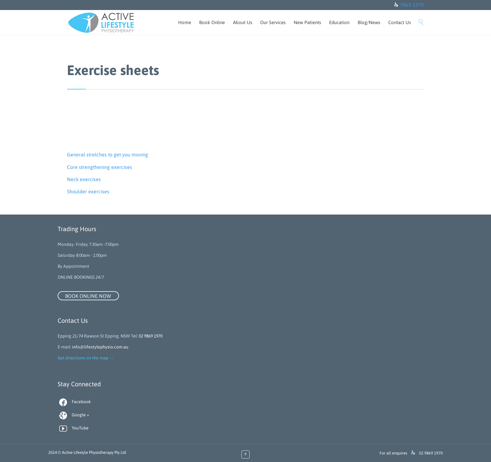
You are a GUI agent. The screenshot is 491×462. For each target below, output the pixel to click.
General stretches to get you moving (107, 154)
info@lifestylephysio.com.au (100, 346)
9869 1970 (412, 5)
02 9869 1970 (151, 335)
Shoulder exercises (88, 191)
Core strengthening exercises (99, 167)
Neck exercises (84, 179)
